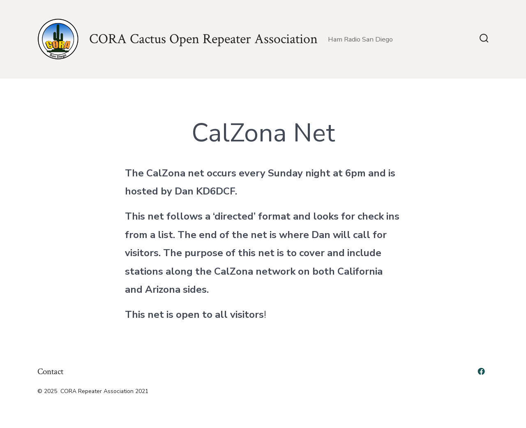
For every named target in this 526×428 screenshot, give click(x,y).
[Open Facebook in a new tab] (481, 371)
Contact (50, 371)
